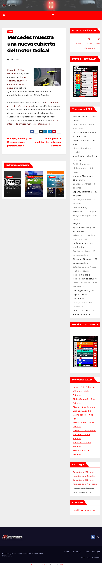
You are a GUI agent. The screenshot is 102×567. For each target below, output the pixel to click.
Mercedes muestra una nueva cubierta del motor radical (31, 44)
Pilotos (86, 552)
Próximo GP (76, 552)
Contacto (96, 558)
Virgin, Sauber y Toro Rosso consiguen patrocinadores (19, 142)
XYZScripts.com (65, 565)
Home (66, 552)
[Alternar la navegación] (53, 15)
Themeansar (7, 556)
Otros (10, 31)
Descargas (96, 552)
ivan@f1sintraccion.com (85, 510)
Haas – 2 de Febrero (83, 387)
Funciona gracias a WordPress (14, 553)
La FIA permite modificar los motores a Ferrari (48, 142)
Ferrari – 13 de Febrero (84, 430)
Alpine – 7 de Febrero (84, 407)
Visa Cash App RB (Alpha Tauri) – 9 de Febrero (83, 415)
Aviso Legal (85, 558)
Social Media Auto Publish (40, 565)
